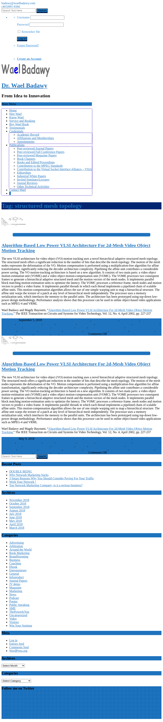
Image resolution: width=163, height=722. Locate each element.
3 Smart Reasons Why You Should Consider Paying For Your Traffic (51, 478)
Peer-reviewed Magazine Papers (37, 155)
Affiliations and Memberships (35, 138)
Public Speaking (19, 604)
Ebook (13, 566)
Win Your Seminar (20, 625)
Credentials (16, 131)
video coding (42, 333)
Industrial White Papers (31, 176)
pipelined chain (118, 330)
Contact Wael (17, 190)
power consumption (142, 330)
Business (14, 560)
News (12, 594)
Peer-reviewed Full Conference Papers (40, 152)
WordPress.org (18, 650)
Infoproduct (16, 577)
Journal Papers (79, 333)
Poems (13, 601)
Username (23, 17)
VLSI (55, 333)
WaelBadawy (10, 320)
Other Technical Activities (33, 186)
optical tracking (27, 330)
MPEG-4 (81, 327)
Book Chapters (26, 158)
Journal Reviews (27, 183)
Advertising (16, 542)
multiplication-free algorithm (107, 327)
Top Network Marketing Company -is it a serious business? (45, 485)
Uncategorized (18, 615)
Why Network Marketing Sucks (29, 475)
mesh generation (12, 327)
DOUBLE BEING (20, 471)
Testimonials (17, 127)
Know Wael (16, 117)
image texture (85, 323)
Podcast (14, 598)
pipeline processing (96, 330)
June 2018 (15, 517)
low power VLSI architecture (114, 323)
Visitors (14, 622)
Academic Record (28, 134)
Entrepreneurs (18, 570)
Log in (13, 640)
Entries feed (16, 643)
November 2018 (19, 500)
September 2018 (19, 507)
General (14, 573)
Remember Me (29, 31)
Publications (16, 145)
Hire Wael (15, 114)
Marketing (15, 591)
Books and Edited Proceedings (36, 162)
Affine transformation (105, 320)
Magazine (15, 587)
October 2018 (17, 503)
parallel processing (50, 330)
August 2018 (17, 510)
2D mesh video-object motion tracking (66, 320)
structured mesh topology (17, 333)
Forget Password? (28, 45)
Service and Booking (22, 120)
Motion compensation (36, 327)
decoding (49, 323)
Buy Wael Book (19, 124)
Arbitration (16, 546)
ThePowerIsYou (19, 611)
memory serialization (147, 323)
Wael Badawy (12, 703)
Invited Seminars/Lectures (33, 179)
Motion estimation (63, 327)
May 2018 (15, 520)
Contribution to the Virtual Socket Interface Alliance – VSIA (54, 169)
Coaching (15, 563)
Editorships (24, 172)
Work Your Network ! (22, 481)
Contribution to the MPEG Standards (40, 165)
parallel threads (73, 330)
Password (23, 24)
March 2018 (16, 527)
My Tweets (8, 695)
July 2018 (15, 513)
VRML (64, 333)
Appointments (25, 141)
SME (12, 608)
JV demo (14, 584)
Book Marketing (19, 553)
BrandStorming (18, 556)
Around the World (20, 549)
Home (13, 110)
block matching (129, 320)
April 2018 (16, 524)
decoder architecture (29, 323)
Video (13, 618)
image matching (66, 323)
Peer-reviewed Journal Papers (35, 148)
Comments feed (19, 647)
